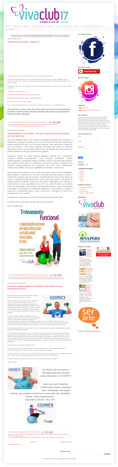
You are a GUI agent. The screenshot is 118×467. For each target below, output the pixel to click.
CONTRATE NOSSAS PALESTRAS (92, 26)
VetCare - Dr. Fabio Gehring (86, 193)
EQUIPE (49, 26)
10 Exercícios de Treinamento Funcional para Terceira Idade (23, 94)
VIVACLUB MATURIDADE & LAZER (90, 110)
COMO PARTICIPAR (39, 26)
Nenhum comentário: (43, 122)
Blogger (74, 458)
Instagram (81, 175)
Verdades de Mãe (83, 191)
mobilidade (30, 434)
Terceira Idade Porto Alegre (20, 277)
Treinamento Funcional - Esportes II (23, 42)
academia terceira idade (19, 124)
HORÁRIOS (26, 26)
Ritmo (34, 434)
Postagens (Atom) (16, 444)
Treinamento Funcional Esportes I (16, 91)
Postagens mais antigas (66, 442)
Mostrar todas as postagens (61, 35)
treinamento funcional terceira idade (50, 124)
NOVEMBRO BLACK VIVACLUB (90, 270)
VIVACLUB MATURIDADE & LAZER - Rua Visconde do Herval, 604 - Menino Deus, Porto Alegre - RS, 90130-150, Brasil (37, 278)
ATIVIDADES (16, 26)
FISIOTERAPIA (10, 29)
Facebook (81, 171)
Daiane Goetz (84, 108)
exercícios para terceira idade (20, 434)
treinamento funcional (36, 124)
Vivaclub (55, 277)
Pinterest (81, 176)
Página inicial (33, 442)
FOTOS (76, 26)
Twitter (81, 178)
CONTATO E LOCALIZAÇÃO (63, 26)
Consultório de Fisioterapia (86, 187)
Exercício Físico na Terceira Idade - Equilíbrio (19, 101)
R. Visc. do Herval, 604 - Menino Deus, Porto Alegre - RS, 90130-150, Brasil (28, 126)
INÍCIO (8, 26)
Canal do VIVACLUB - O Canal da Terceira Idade (29, 79)
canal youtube (28, 124)
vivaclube (59, 277)
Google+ (81, 173)
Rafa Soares (82, 189)
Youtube (81, 180)
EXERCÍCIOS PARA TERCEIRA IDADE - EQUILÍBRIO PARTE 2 (24, 98)
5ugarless (62, 458)
